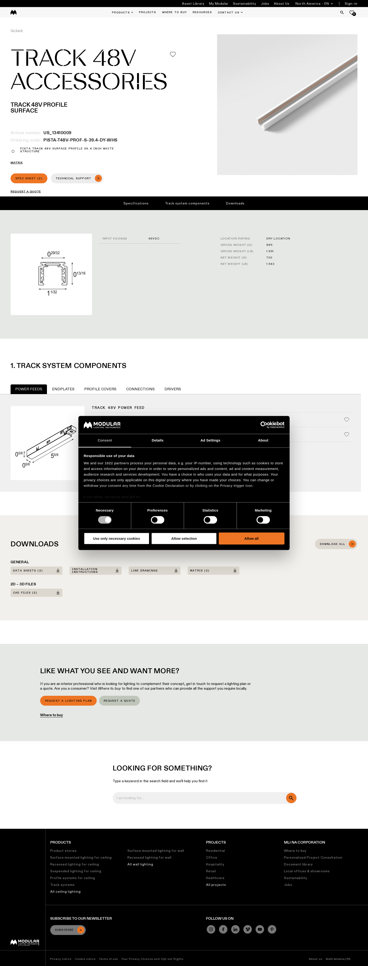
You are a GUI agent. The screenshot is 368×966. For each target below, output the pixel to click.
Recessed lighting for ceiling (74, 864)
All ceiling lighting (65, 891)
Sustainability (244, 3)
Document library (298, 864)
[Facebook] (223, 929)
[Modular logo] (25, 945)
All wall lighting (140, 864)
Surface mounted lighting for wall (155, 851)
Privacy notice (60, 959)
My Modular (218, 3)
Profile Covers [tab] (100, 389)
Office (211, 857)
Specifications (136, 203)
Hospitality (215, 864)
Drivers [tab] (173, 389)
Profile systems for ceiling (72, 878)
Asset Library (193, 3)
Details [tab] (158, 440)
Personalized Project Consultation (313, 857)
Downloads (235, 203)
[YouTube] (260, 929)
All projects (216, 885)
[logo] (13, 12)
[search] (291, 798)
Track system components (187, 203)
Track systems (62, 885)
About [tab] (263, 440)
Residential (215, 851)
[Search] (342, 12)
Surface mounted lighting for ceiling (81, 857)
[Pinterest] (272, 929)
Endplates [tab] (63, 389)
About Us (281, 3)
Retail (211, 871)
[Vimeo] (248, 929)
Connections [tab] (140, 389)
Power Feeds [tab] (28, 389)
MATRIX (17, 162)
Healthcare (215, 878)
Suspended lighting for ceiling (75, 871)
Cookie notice (85, 959)
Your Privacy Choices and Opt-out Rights (152, 959)
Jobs (265, 3)
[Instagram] (211, 929)
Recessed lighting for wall (149, 857)
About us (315, 959)
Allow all (251, 538)
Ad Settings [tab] (210, 440)
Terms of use (108, 959)
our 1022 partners (113, 463)
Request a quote (119, 701)
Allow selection (184, 538)
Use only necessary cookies (116, 538)
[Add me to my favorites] (173, 54)
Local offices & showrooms (307, 871)
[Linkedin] (235, 929)
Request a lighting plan (68, 701)
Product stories (63, 851)
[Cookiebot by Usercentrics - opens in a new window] (263, 424)
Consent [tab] (105, 440)
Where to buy (51, 715)
